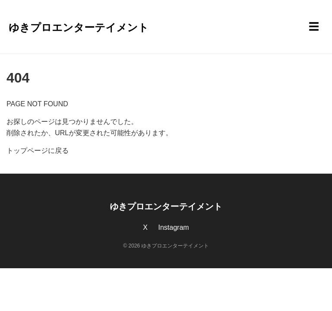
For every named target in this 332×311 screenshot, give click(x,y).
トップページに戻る (37, 150)
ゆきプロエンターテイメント (79, 27)
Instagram (173, 227)
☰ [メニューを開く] (314, 26)
